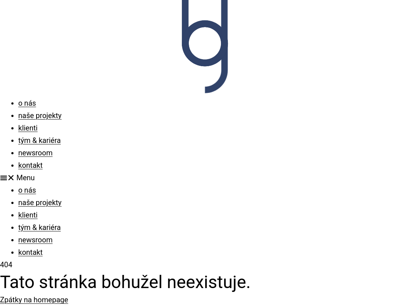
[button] (204, 177)
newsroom (35, 152)
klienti (28, 128)
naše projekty (40, 115)
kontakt (30, 165)
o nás (27, 103)
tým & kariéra (39, 140)
